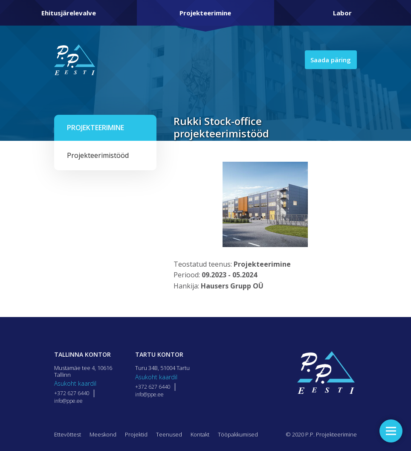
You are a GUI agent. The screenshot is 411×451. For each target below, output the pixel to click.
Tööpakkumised (238, 434)
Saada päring (329, 59)
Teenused (169, 434)
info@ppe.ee (68, 400)
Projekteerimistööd (98, 155)
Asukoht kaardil (75, 383)
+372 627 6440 (72, 393)
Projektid (136, 434)
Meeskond (103, 434)
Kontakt (200, 434)
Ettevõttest (67, 434)
